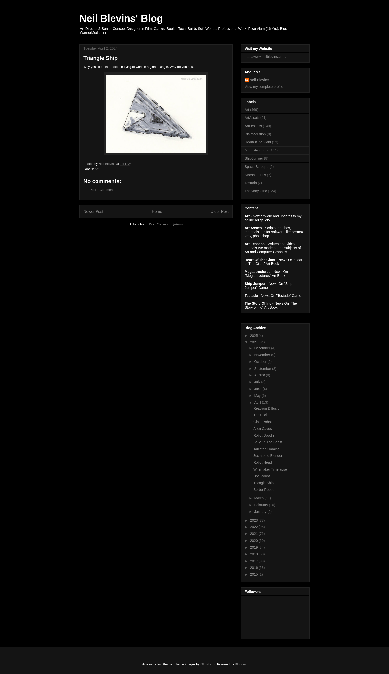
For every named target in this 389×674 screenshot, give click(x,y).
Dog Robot (261, 476)
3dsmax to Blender (267, 456)
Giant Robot (262, 422)
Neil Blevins (259, 80)
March (259, 498)
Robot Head (262, 462)
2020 (254, 541)
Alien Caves (262, 429)
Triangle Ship (263, 483)
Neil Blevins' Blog (121, 18)
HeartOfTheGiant (258, 142)
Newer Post (93, 211)
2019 (254, 547)
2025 (254, 335)
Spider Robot (263, 490)
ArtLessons (253, 126)
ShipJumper (254, 158)
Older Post (219, 211)
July (257, 382)
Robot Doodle (264, 435)
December (262, 348)
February (261, 505)
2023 (254, 520)
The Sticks (261, 415)
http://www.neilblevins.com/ (265, 57)
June (258, 389)
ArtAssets (252, 118)
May (257, 396)
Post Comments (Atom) (166, 224)
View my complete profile (264, 87)
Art (97, 169)
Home (157, 211)
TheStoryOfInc (256, 191)
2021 (254, 534)
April (258, 402)
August (260, 375)
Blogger (240, 664)
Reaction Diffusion (267, 408)
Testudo (251, 183)
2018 (254, 554)
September (263, 369)
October (260, 362)
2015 (254, 574)
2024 (254, 342)
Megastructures (256, 150)
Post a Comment (102, 190)
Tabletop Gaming (266, 449)
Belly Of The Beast (267, 442)
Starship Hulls (255, 175)
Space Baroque (257, 167)
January (260, 512)
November (262, 355)
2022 (254, 527)
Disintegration (255, 134)
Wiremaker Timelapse (270, 469)
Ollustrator (207, 664)
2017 (254, 561)
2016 (254, 568)
